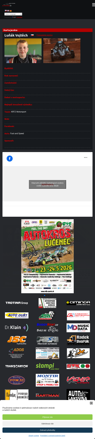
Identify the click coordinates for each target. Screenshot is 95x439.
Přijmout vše (47, 417)
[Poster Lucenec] (47, 292)
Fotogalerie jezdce (44, 35)
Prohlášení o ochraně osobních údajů (52, 436)
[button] (91, 403)
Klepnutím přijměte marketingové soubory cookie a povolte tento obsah (47, 184)
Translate (17, 17)
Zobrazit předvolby (47, 430)
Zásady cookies (34, 436)
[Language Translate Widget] (13, 14)
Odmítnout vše (47, 424)
